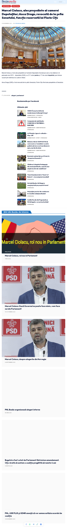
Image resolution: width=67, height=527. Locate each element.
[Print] (41, 524)
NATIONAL (6, 6)
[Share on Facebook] (26, 524)
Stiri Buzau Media (20, 23)
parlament (20, 95)
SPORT (38, 138)
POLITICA (16, 6)
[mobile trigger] (63, 2)
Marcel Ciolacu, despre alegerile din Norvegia (25, 359)
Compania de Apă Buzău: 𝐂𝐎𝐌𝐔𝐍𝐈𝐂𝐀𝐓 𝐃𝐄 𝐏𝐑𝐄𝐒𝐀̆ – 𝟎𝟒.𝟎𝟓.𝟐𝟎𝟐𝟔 (36, 123)
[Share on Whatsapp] (30, 524)
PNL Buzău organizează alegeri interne (22, 409)
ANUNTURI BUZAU (40, 127)
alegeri (13, 95)
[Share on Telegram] (33, 524)
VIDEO (40, 117)
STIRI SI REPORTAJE (32, 117)
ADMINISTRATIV (31, 115)
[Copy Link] (37, 524)
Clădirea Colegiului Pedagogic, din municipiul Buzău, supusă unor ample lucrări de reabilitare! (38, 167)
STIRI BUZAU (39, 115)
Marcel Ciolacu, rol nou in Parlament (21, 255)
